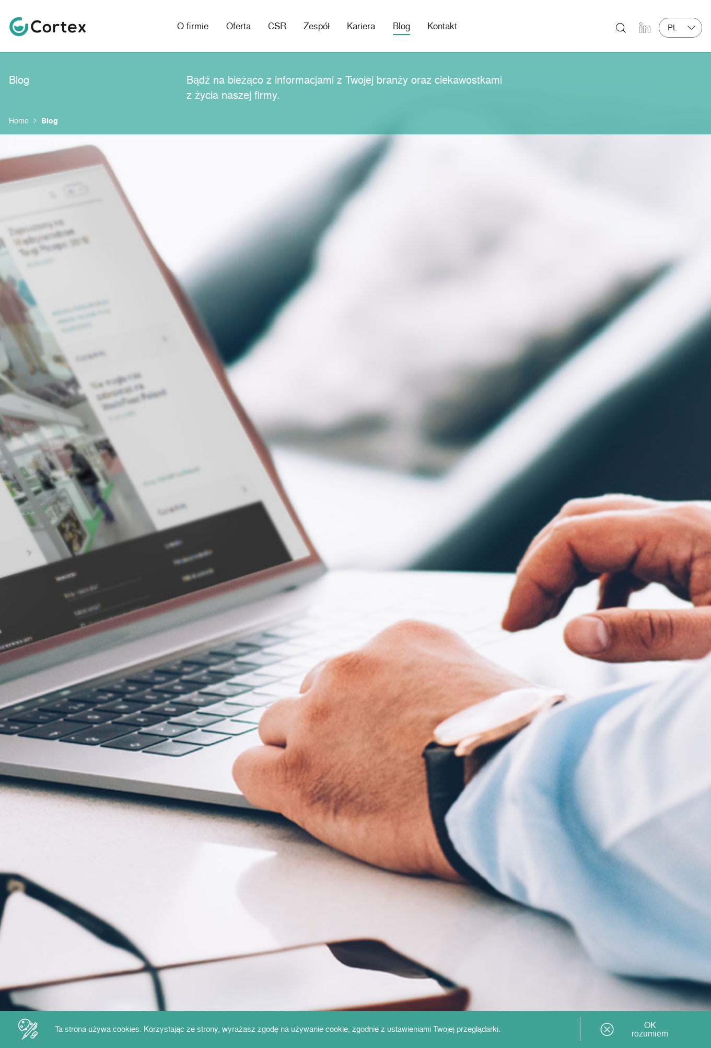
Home (19, 120)
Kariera (361, 26)
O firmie (192, 26)
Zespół (317, 26)
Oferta (238, 26)
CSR (277, 26)
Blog (401, 26)
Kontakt (442, 26)
